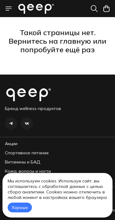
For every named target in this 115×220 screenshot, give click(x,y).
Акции (11, 143)
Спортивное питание (27, 153)
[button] (11, 123)
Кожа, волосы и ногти (28, 171)
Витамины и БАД (22, 162)
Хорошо (20, 207)
